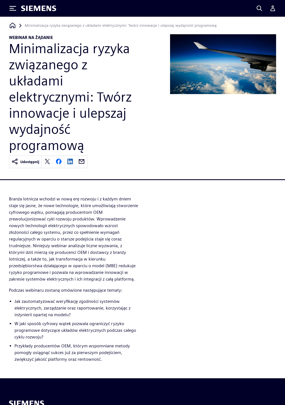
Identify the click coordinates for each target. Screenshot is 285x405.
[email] (81, 162)
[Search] (259, 8)
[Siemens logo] (38, 8)
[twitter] (47, 162)
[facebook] (58, 162)
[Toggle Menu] (13, 8)
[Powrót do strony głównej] (12, 25)
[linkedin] (70, 162)
